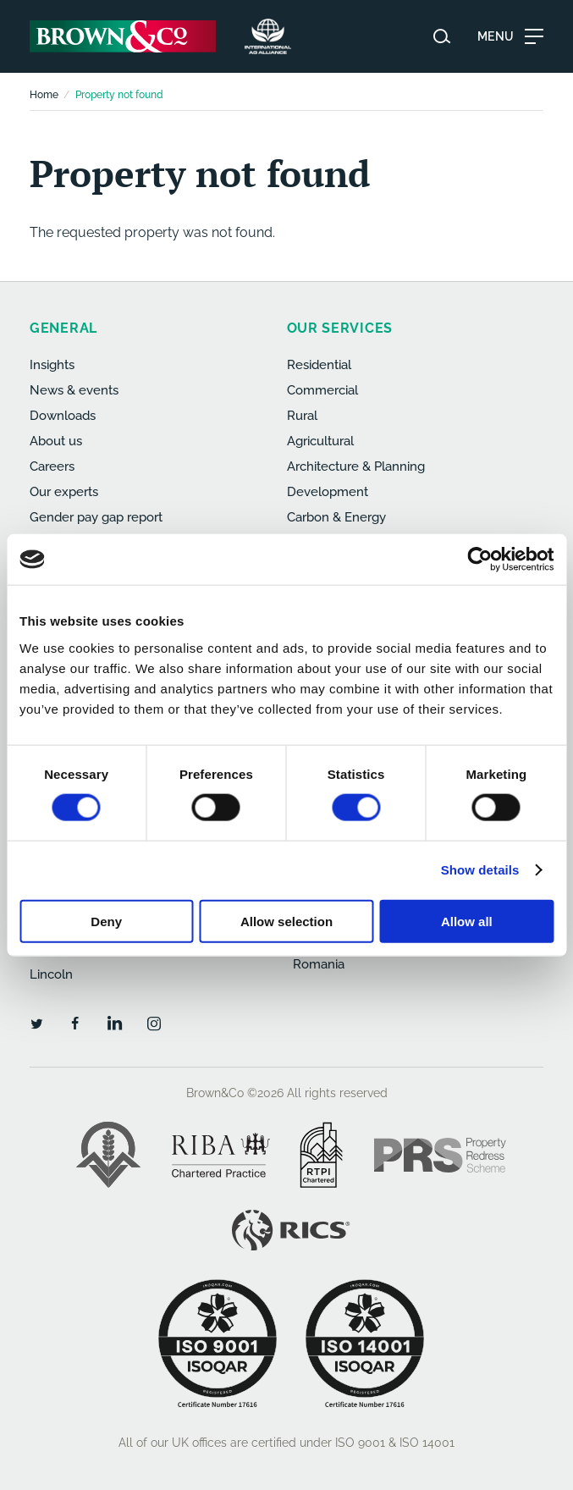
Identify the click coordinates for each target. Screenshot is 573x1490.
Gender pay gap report (96, 517)
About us (56, 441)
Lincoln (51, 974)
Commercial (322, 390)
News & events (74, 390)
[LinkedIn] (114, 1023)
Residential (319, 364)
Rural (302, 415)
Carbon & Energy (336, 517)
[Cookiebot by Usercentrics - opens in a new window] (479, 559)
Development (327, 491)
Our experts (64, 491)
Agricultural (320, 441)
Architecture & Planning (356, 466)
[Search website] (441, 36)
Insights (52, 364)
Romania (318, 964)
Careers (52, 466)
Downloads (63, 415)
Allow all (467, 920)
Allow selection (286, 920)
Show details (480, 870)
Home (44, 95)
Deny (106, 920)
